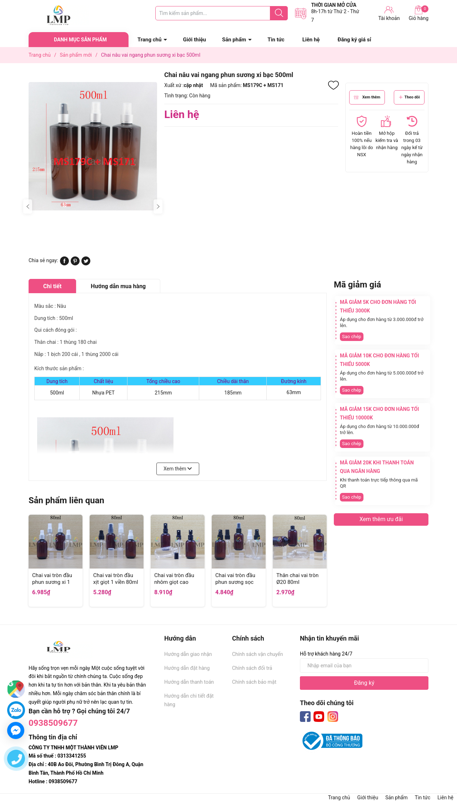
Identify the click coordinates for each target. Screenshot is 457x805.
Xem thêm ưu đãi (381, 519)
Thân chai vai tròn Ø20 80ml (297, 579)
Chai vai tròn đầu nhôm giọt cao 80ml (174, 582)
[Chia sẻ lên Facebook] (64, 263)
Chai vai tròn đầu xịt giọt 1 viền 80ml (115, 579)
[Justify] (279, 13)
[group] (93, 146)
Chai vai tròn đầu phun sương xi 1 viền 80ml (52, 582)
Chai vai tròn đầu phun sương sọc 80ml (235, 582)
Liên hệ (311, 39)
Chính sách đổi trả (252, 668)
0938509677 (53, 723)
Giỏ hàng (418, 13)
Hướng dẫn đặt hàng (187, 668)
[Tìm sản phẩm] (221, 13)
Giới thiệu (194, 39)
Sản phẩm (234, 39)
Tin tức (275, 39)
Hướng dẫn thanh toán (189, 682)
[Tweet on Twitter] (85, 263)
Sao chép (351, 336)
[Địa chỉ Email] (364, 665)
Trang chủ (149, 39)
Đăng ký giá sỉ (354, 39)
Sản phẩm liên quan (66, 500)
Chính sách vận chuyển (257, 654)
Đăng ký (364, 682)
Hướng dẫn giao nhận (188, 654)
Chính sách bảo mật (254, 682)
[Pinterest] (75, 263)
